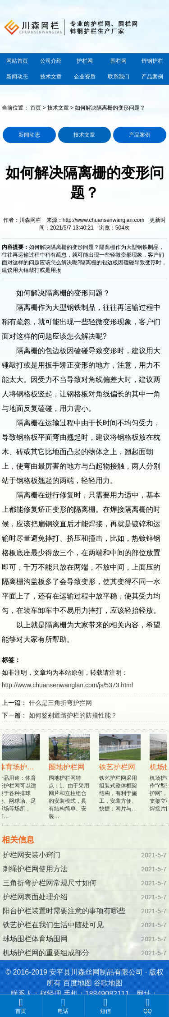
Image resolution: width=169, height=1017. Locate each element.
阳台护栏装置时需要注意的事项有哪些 (64, 911)
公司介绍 (51, 61)
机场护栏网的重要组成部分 (46, 953)
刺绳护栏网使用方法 (35, 869)
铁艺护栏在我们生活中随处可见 (53, 925)
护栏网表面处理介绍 (35, 897)
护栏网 (85, 61)
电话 (63, 1005)
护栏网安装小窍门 (31, 855)
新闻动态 (17, 77)
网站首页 (17, 61)
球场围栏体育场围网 (35, 939)
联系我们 (118, 77)
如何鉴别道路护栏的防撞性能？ (73, 715)
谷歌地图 (108, 983)
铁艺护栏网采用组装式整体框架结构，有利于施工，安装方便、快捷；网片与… (121, 778)
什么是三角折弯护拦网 (60, 702)
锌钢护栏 (152, 61)
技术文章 (51, 77)
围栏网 (118, 61)
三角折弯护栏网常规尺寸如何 (49, 883)
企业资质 (85, 77)
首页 (35, 108)
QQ (148, 1005)
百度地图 (77, 983)
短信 (106, 1005)
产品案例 (152, 77)
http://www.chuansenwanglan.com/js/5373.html (67, 685)
